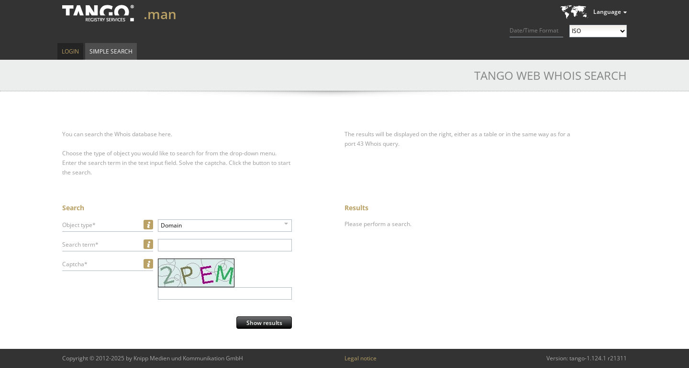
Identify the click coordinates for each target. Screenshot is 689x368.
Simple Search (111, 51)
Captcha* (75, 264)
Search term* (80, 244)
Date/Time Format (534, 30)
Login (70, 51)
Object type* (79, 225)
